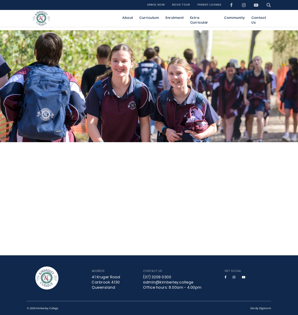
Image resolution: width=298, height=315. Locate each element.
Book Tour (181, 5)
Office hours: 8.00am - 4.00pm (172, 288)
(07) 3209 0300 (157, 277)
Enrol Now (156, 5)
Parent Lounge (209, 5)
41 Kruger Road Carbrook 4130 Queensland (106, 282)
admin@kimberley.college (168, 283)
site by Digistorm (260, 308)
